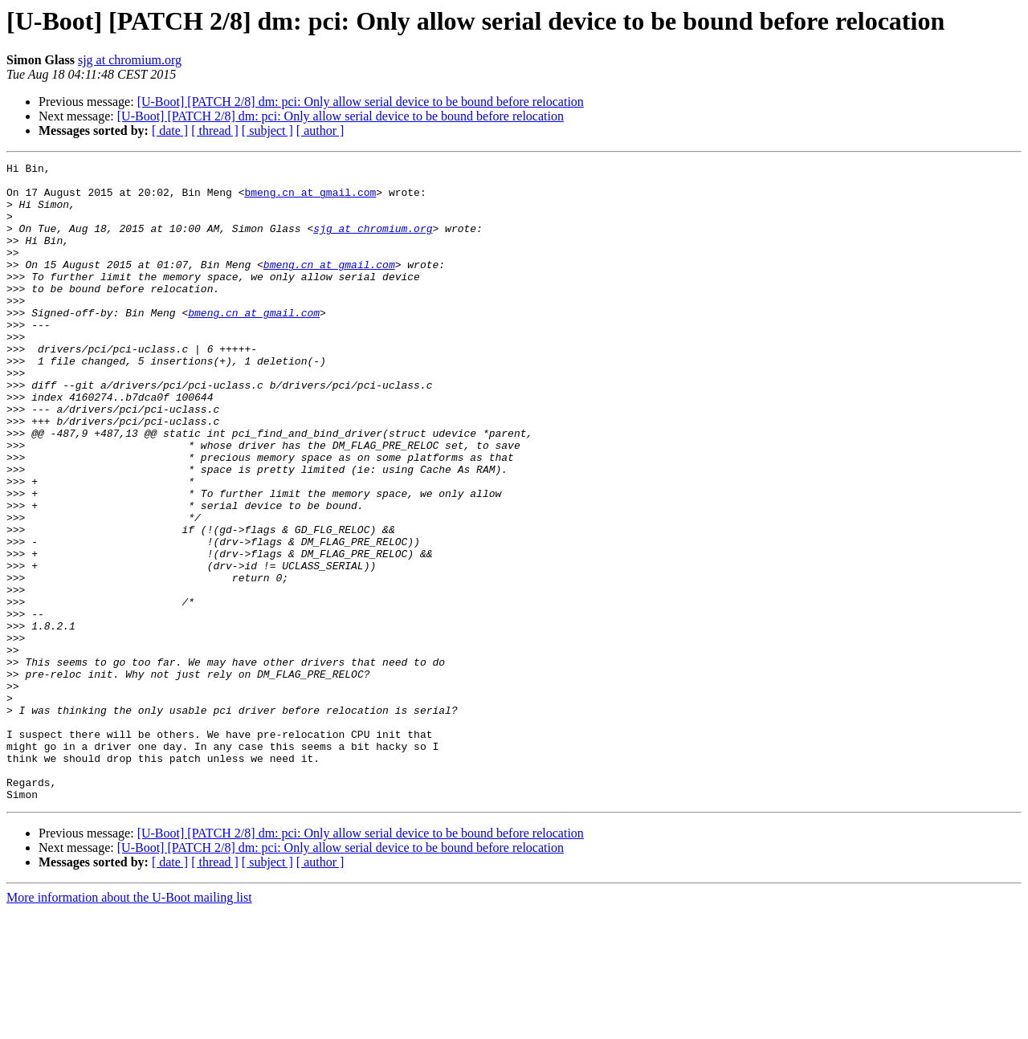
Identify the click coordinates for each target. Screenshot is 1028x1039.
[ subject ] (267, 130)
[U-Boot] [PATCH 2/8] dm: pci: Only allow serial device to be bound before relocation (360, 101)
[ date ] (170, 130)
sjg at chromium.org (130, 60)
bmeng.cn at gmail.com (310, 199)
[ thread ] (215, 130)
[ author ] (320, 130)
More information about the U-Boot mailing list (129, 1025)
